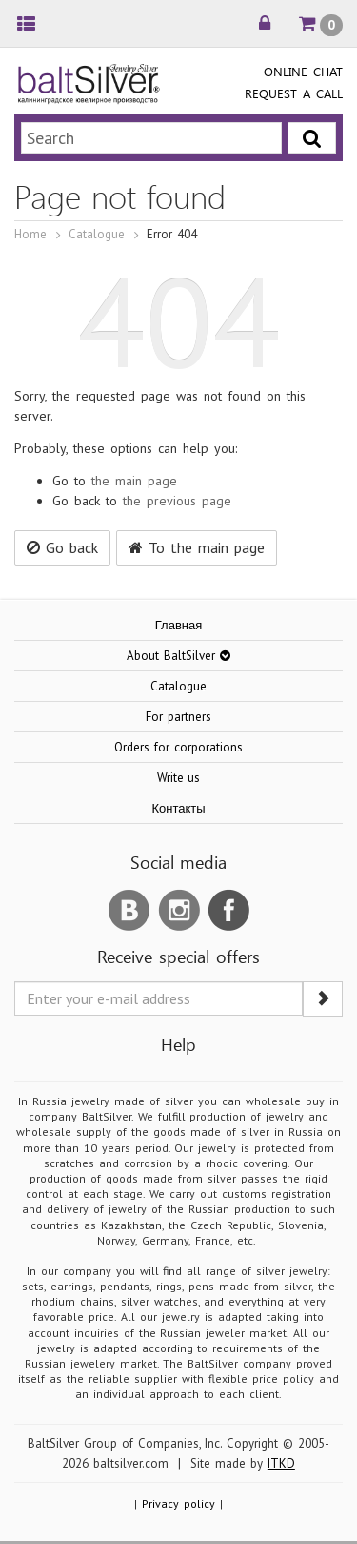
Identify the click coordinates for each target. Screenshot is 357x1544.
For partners (178, 717)
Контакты (178, 808)
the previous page (177, 500)
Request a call (294, 93)
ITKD (281, 1463)
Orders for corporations (178, 747)
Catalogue (97, 234)
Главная (178, 625)
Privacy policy (178, 1503)
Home (30, 234)
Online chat (303, 71)
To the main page (197, 547)
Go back (62, 547)
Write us (179, 778)
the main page (134, 480)
